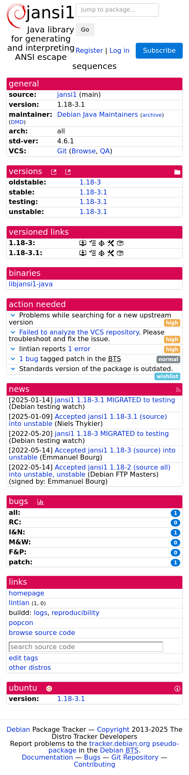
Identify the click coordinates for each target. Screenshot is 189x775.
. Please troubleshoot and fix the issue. (94, 336)
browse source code (42, 633)
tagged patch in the (94, 359)
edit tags (23, 658)
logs (40, 613)
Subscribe (159, 50)
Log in (119, 50)
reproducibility (75, 613)
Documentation (47, 757)
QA (105, 151)
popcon (21, 623)
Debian (18, 729)
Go (85, 29)
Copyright (113, 729)
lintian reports (94, 349)
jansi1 (67, 94)
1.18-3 (90, 182)
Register (89, 50)
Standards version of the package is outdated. (94, 369)
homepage (26, 593)
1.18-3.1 (93, 192)
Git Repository (134, 757)
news (19, 389)
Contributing (94, 764)
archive (152, 115)
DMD (17, 122)
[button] (13, 315)
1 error (79, 349)
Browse (84, 151)
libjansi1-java (31, 284)
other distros (30, 668)
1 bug (28, 359)
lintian (19, 603)
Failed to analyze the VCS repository (79, 332)
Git (62, 151)
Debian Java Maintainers (97, 114)
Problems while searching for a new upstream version (94, 319)
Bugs (92, 757)
